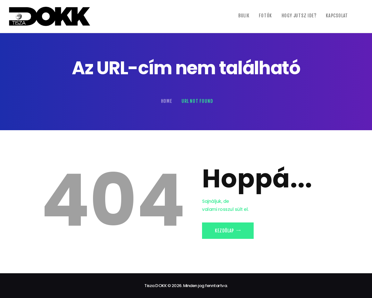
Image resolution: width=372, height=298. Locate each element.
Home (166, 101)
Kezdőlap (224, 230)
